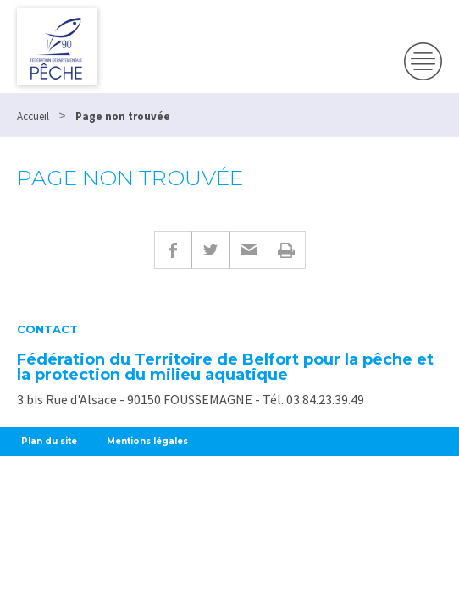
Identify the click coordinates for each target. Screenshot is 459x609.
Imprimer (287, 250)
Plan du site (49, 441)
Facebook (172, 250)
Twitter (210, 250)
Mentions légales (147, 441)
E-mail (249, 250)
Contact (47, 329)
